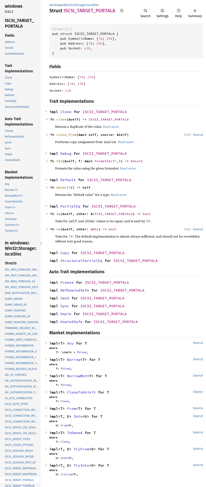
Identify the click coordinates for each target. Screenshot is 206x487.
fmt (59, 161)
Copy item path (121, 10)
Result (137, 161)
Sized (82, 352)
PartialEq (70, 206)
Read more (111, 126)
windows (55, 5)
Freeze (67, 282)
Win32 (67, 5)
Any (70, 343)
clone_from (66, 135)
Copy (64, 252)
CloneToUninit (81, 392)
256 (109, 38)
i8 (100, 38)
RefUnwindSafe (74, 290)
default (63, 187)
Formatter (104, 161)
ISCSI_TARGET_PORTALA (104, 111)
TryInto (81, 465)
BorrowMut (77, 376)
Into (78, 416)
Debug (65, 153)
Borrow (73, 359)
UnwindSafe (71, 321)
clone (61, 119)
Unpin (65, 314)
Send (64, 298)
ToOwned (74, 432)
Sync (64, 306)
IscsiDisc (93, 5)
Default (68, 180)
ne (58, 229)
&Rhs (95, 229)
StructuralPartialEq (81, 260)
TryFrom (81, 449)
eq (58, 214)
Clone (65, 111)
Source (198, 135)
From (71, 408)
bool (147, 214)
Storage (79, 5)
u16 (87, 48)
